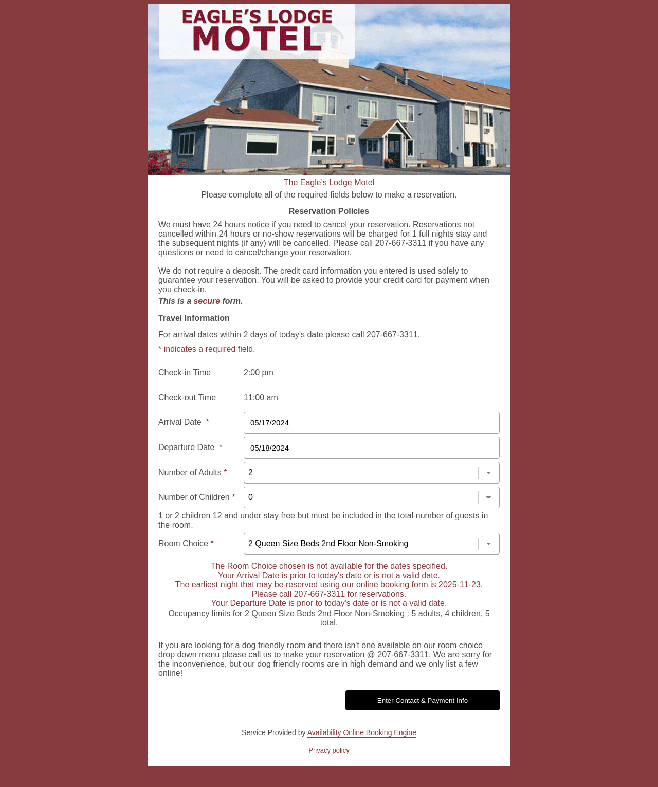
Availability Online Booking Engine (361, 732)
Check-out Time (187, 397)
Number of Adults (192, 472)
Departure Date (190, 447)
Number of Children (196, 497)
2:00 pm (258, 372)
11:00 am (261, 397)
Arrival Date (183, 422)
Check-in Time (184, 372)
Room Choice (186, 543)
